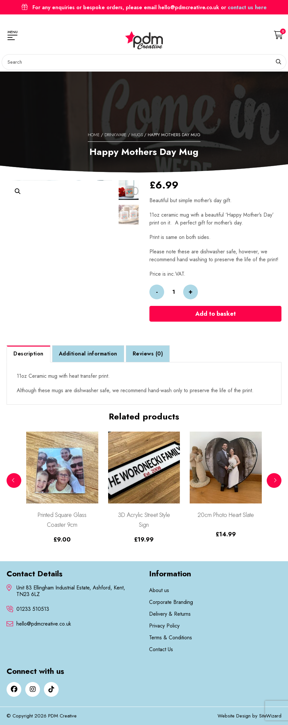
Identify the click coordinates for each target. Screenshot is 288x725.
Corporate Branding (171, 602)
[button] (18, 191)
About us (159, 590)
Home (94, 135)
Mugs (137, 135)
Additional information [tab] (88, 353)
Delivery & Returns (170, 614)
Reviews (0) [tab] (148, 353)
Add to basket (215, 313)
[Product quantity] (173, 292)
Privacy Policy (164, 625)
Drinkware (115, 135)
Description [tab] (28, 353)
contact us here (247, 7)
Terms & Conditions (170, 637)
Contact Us (161, 649)
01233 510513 (32, 609)
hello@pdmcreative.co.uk (43, 624)
